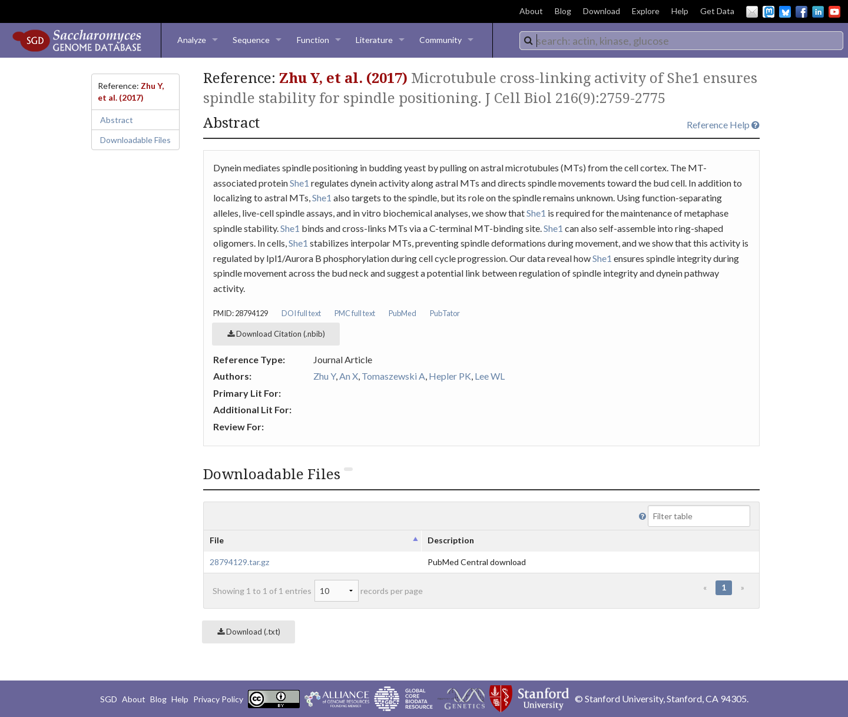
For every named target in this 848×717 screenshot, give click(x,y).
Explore (646, 11)
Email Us (752, 12)
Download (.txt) (248, 631)
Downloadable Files (135, 140)
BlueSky (785, 12)
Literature (374, 40)
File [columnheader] (217, 540)
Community (440, 40)
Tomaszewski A (393, 375)
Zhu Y (324, 375)
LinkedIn (818, 12)
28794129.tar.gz (239, 562)
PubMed (402, 313)
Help (679, 11)
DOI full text (301, 313)
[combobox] (681, 40)
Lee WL (490, 375)
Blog (563, 11)
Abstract (116, 120)
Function (313, 40)
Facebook (801, 12)
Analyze (191, 40)
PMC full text (354, 313)
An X (348, 375)
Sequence (251, 40)
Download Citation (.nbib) (276, 333)
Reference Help (723, 124)
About (531, 11)
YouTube (834, 12)
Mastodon (768, 12)
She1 (299, 182)
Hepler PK (450, 375)
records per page (368, 591)
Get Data (717, 11)
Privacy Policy (218, 699)
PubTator (445, 313)
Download (601, 11)
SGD (108, 699)
